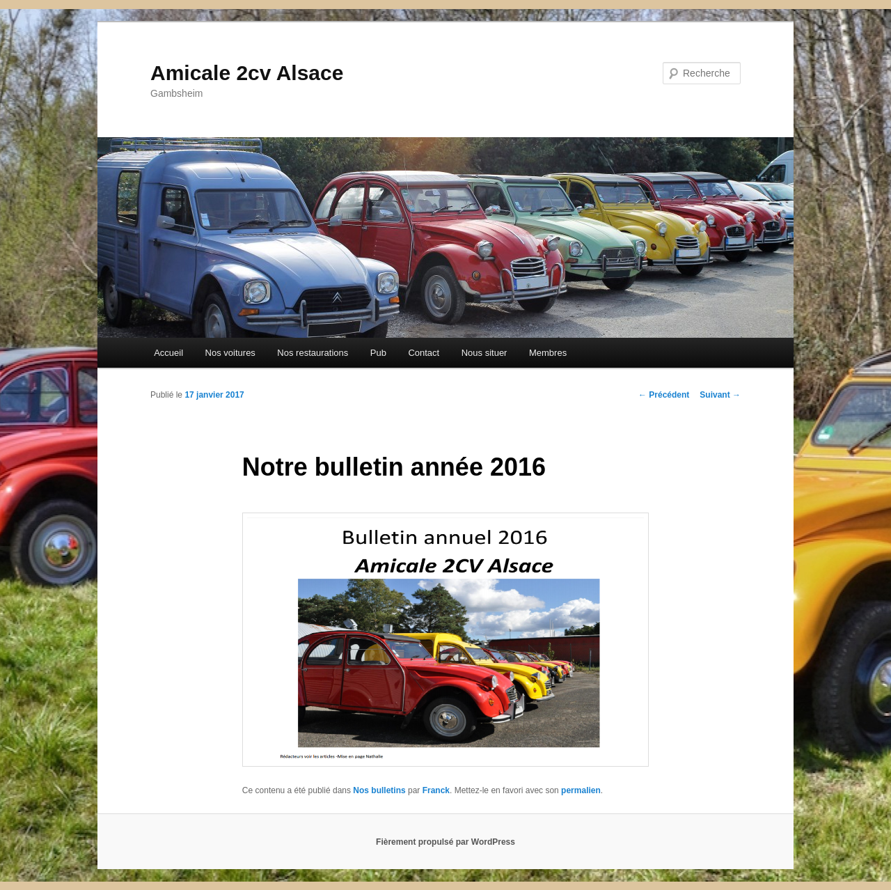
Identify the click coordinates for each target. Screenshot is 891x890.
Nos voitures (230, 353)
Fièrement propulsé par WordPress (445, 842)
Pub (378, 353)
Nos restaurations (312, 353)
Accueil (168, 353)
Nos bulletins (379, 790)
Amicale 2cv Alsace (246, 72)
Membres (548, 353)
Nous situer (484, 353)
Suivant (720, 395)
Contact (423, 353)
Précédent (663, 395)
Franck (436, 790)
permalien (581, 790)
